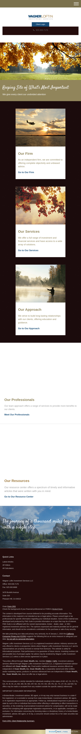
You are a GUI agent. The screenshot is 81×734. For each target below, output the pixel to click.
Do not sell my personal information (20, 639)
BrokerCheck (57, 609)
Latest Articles (7, 562)
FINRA (48, 661)
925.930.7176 (40, 30)
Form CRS (11, 606)
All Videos (6, 565)
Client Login (40, 24)
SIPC (55, 661)
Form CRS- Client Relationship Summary (18, 721)
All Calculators (8, 568)
